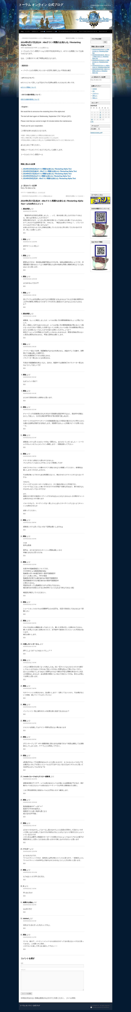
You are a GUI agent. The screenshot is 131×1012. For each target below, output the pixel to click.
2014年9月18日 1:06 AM (29, 295)
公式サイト (35, 31)
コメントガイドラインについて (88, 31)
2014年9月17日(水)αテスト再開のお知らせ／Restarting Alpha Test (47, 174)
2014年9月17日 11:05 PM (30, 241)
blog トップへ (25, 31)
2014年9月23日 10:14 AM (30, 872)
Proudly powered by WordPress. (101, 1007)
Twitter (42, 31)
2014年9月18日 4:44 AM (29, 393)
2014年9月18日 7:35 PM (29, 662)
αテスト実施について (28, 87)
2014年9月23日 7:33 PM (29, 888)
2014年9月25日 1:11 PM (29, 937)
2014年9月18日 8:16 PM (29, 723)
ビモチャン (95, 93)
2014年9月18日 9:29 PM (29, 758)
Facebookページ (51, 31)
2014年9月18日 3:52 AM (29, 377)
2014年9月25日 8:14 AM (29, 921)
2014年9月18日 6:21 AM (29, 409)
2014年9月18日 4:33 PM (29, 538)
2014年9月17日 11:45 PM (30, 258)
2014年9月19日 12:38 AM (30, 802)
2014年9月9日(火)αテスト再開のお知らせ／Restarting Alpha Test (47, 176)
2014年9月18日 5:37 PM (29, 604)
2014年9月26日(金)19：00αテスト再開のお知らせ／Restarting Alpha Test (50, 171)
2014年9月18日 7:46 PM (29, 688)
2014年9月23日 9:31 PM (29, 904)
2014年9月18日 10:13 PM (30, 779)
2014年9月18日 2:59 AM (29, 346)
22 (100, 117)
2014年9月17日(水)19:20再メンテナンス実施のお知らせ (36, 38)
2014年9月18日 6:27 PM (29, 646)
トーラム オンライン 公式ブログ (41, 4)
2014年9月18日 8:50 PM (29, 739)
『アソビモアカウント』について (67, 31)
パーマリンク (41, 192)
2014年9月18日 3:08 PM (29, 522)
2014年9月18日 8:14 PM (29, 707)
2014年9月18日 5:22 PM (29, 564)
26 (92, 119)
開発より (95, 98)
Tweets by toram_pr (96, 132)
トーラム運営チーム (43, 47)
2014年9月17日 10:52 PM (30, 211)
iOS (93, 91)
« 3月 (92, 121)
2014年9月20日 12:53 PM (30, 851)
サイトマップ (103, 31)
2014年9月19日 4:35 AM (29, 825)
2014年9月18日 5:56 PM (29, 623)
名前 (22, 963)
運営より (34, 192)
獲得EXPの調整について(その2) (75, 38)
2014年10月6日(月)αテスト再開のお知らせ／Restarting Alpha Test (47, 169)
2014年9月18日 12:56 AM (30, 279)
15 (100, 114)
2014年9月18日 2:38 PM (29, 456)
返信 (24, 232)
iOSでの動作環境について (30, 99)
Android (29, 192)
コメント (23, 969)
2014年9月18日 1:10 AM (29, 316)
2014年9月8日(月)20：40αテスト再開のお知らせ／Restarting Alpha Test (49, 178)
